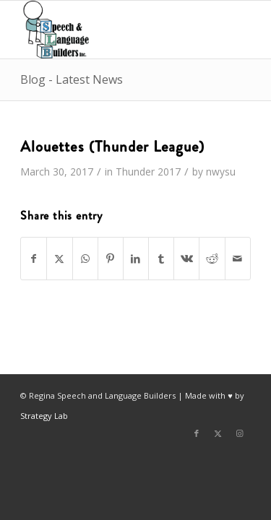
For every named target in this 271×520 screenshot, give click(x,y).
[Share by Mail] (237, 259)
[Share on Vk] (186, 259)
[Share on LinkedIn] (136, 259)
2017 (169, 171)
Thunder (135, 171)
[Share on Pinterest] (110, 259)
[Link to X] (218, 433)
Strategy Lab (44, 415)
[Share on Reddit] (211, 259)
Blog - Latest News (71, 79)
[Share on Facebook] (33, 259)
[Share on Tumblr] (161, 259)
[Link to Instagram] (240, 433)
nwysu (221, 171)
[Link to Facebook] (196, 433)
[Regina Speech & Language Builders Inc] (112, 29)
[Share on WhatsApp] (85, 259)
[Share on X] (59, 259)
